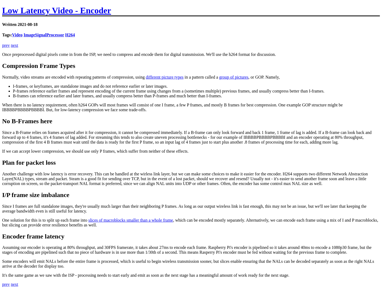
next (14, 45)
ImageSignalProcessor (44, 35)
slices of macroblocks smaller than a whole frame (130, 220)
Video (17, 35)
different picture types (165, 77)
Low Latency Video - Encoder (56, 10)
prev (6, 45)
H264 (70, 35)
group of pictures (233, 77)
